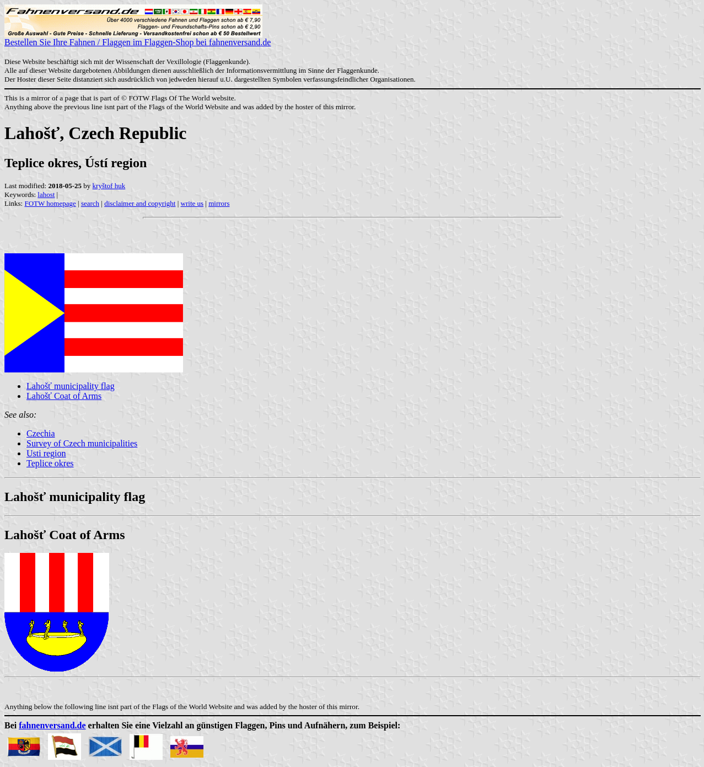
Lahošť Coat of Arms (63, 396)
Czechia (40, 433)
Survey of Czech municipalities (81, 443)
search (90, 203)
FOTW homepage (50, 203)
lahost (46, 194)
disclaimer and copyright (139, 203)
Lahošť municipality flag (70, 386)
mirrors (218, 203)
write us (192, 203)
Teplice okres (50, 463)
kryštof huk (109, 186)
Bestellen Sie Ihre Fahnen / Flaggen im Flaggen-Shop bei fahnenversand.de (137, 38)
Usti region (46, 453)
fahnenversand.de (52, 725)
